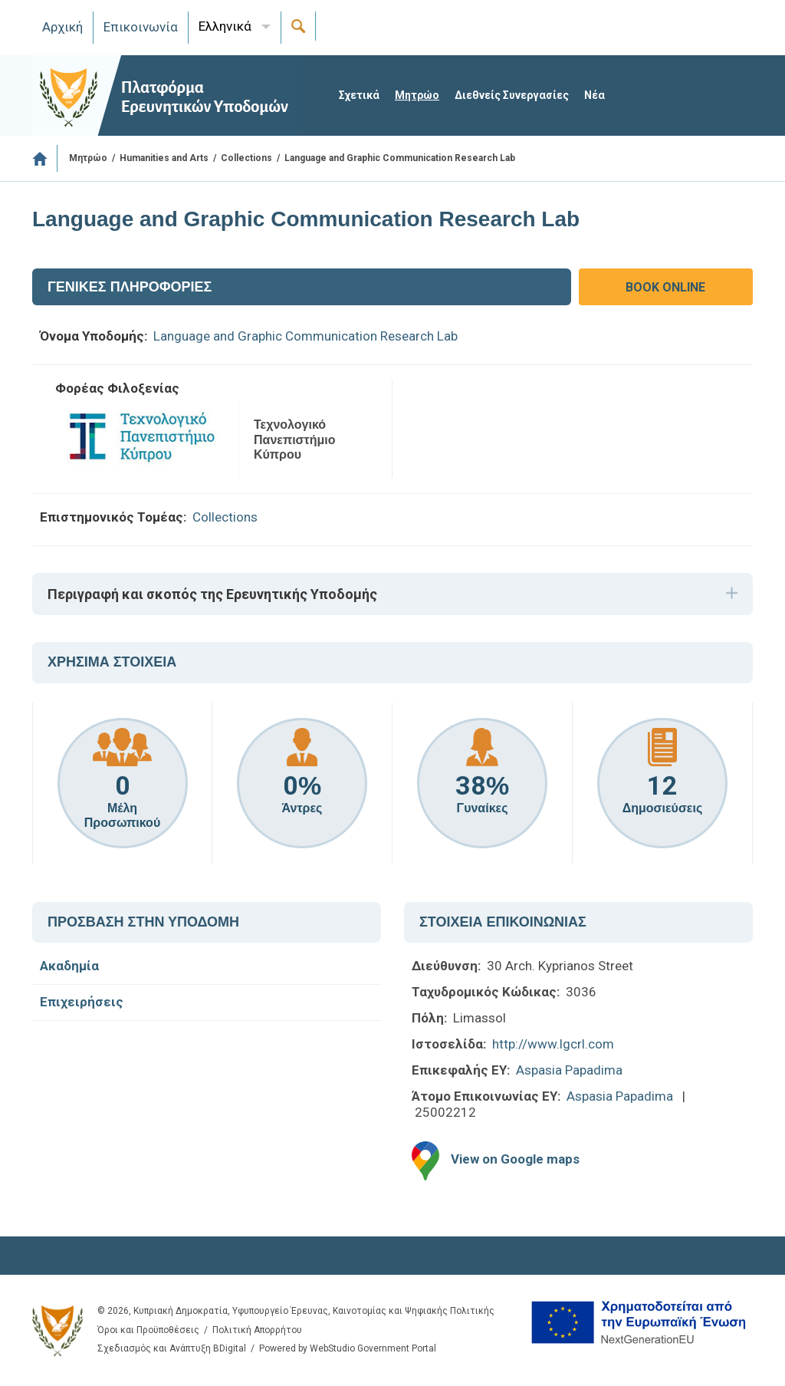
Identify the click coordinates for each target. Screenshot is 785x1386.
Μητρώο (417, 95)
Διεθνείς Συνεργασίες (512, 95)
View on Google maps (515, 1159)
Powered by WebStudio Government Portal (347, 1348)
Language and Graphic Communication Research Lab (305, 336)
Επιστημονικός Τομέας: (113, 517)
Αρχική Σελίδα (44, 158)
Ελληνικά (225, 26)
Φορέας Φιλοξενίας (117, 388)
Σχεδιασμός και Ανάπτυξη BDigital (171, 1348)
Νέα (594, 95)
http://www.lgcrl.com (553, 1044)
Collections (246, 158)
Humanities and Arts (164, 158)
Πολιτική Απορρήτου (257, 1330)
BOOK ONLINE (665, 287)
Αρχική (62, 27)
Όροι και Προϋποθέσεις (148, 1330)
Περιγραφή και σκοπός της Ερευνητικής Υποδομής (212, 594)
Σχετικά (359, 95)
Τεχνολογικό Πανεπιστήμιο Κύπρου (294, 439)
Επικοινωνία (140, 27)
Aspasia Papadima (569, 1070)
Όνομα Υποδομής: (93, 336)
